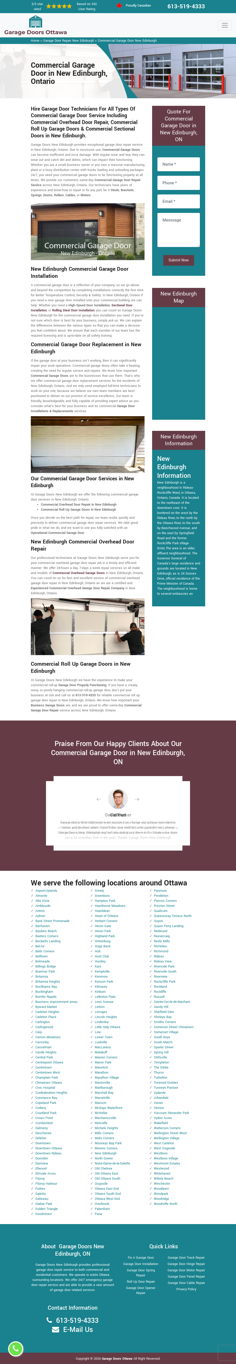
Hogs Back (102, 946)
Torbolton (160, 1077)
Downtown (43, 1143)
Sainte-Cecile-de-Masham (172, 1002)
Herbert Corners (106, 921)
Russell (159, 997)
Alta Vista (42, 901)
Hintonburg (102, 941)
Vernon (159, 1108)
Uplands (160, 1092)
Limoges (101, 1012)
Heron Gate (103, 926)
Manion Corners (106, 1057)
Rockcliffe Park (164, 981)
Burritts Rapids (46, 997)
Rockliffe (160, 991)
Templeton (161, 1062)
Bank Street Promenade (52, 921)
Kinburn (100, 991)
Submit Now (179, 260)
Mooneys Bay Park (108, 1143)
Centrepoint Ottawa (49, 1062)
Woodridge (161, 1199)
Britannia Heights (47, 981)
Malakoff (101, 1052)
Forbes (40, 1188)
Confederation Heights (51, 1092)
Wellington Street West (170, 1133)
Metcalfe (101, 1123)
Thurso (159, 1072)
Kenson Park (104, 981)
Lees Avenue (104, 1002)
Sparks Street (163, 1047)
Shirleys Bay (163, 1017)
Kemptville (102, 971)
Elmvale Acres (45, 1173)
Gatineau (41, 1199)
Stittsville (160, 1057)
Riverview (161, 976)
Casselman (43, 1047)
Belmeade (42, 961)
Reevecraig (162, 936)
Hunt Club (102, 956)
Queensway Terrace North (173, 916)
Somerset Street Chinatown (174, 1027)
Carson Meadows (48, 1037)
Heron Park (103, 931)
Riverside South (165, 971)
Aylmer (40, 916)
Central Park (44, 1057)
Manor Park (103, 1062)
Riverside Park (164, 966)
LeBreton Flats (105, 997)
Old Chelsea (103, 1168)
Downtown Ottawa (48, 1148)
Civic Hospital (45, 1087)
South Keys (162, 1037)
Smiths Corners (165, 1022)
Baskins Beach (46, 931)
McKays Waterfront (108, 1108)
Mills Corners (104, 1133)
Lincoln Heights (106, 1017)
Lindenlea (102, 1022)
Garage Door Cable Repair (186, 1283)
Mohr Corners (104, 1138)
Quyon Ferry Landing (168, 926)
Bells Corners (45, 951)
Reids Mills (162, 941)
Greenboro (102, 896)
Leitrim (100, 1007)
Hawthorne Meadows (110, 906)
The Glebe (161, 1067)
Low (98, 1032)
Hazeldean (102, 911)
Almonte (41, 896)
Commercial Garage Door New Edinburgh (127, 40)
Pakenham (102, 1209)
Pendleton (161, 896)
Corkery (40, 1108)
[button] (103, 799)
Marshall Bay (104, 1092)
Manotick (101, 1067)
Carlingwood (44, 1027)
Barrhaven (42, 926)
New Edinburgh (105, 1153)
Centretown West (47, 1072)
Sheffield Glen (164, 1012)
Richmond (161, 951)
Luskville (101, 1042)
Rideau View (163, 961)
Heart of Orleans (107, 916)
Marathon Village (107, 1077)
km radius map (178, 362)
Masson (100, 1103)
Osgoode (101, 1183)
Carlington (42, 1022)
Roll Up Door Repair (141, 1281)
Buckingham (44, 991)
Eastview (41, 1163)
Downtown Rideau (48, 1153)
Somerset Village (166, 1032)
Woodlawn (161, 1188)
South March (163, 1042)
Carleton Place (45, 1017)
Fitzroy (40, 1178)
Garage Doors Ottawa (117, 1358)
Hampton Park (105, 901)
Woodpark (161, 1194)
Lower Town (103, 1037)
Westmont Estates (167, 1163)
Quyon (158, 921)
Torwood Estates (166, 1082)
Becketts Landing (47, 941)
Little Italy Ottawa (107, 1027)
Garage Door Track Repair (186, 1257)
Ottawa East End (107, 1188)
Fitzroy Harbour (46, 1183)
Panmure (160, 890)
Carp (38, 1032)
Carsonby (42, 1042)
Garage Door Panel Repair (186, 1276)
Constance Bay (46, 1098)
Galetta (40, 1194)
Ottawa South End (108, 1194)
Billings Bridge (45, 966)
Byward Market (46, 1007)
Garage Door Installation (140, 1264)
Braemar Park (45, 971)
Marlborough (104, 1087)
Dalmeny (41, 1128)
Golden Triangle (46, 1209)
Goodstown (43, 1214)
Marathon (101, 1072)
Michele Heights (106, 1128)
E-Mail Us (78, 1330)
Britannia (41, 976)
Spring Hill (161, 1052)
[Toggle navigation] (225, 25)
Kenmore (101, 976)
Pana (98, 1214)
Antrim (40, 911)
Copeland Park (45, 1103)
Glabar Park (43, 1204)
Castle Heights (46, 1052)
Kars (98, 966)
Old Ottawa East (106, 1173)
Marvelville (102, 1098)
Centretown (43, 1067)
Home (35, 40)
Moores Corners (106, 1148)
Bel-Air (39, 946)
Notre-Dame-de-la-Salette (112, 1163)
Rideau (159, 956)
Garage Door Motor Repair (186, 1270)
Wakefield (161, 1123)
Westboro (161, 1153)
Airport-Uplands (46, 890)
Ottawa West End (107, 1199)
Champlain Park (46, 1077)
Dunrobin (41, 1158)
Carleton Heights (47, 1012)
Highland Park (105, 936)
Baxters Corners (46, 936)
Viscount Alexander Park (171, 1113)
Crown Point (44, 1118)
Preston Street (164, 906)
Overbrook (102, 1204)
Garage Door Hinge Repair (186, 1264)
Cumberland (44, 1123)
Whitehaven (162, 1173)
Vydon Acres (163, 1118)
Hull (97, 951)
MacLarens (103, 1047)
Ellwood (40, 1168)
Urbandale (161, 1098)
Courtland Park (45, 1113)
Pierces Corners (165, 901)
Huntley (100, 961)
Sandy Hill (161, 1007)
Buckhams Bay (46, 986)
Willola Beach (163, 1178)
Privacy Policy (186, 1289)
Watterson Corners (167, 1128)
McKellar (101, 1113)
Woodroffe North (165, 1204)
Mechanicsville (105, 1118)
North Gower (104, 1158)
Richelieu (160, 946)
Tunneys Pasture (166, 1087)
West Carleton (164, 1143)
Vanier (158, 1103)
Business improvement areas (56, 1002)
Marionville (102, 1082)
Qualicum (161, 911)
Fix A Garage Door (141, 1257)
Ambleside (43, 906)
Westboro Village (166, 1158)
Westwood (161, 1168)
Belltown (41, 956)
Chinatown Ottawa (48, 1082)
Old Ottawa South (107, 1178)
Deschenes (43, 1133)
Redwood (160, 931)
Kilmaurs (101, 986)
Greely (99, 890)
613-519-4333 (186, 7)
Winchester (162, 1183)
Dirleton (40, 1138)
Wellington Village (166, 1138)
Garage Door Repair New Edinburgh (68, 40)
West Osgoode (164, 1148)
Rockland (160, 986)
